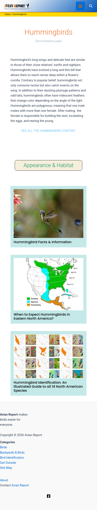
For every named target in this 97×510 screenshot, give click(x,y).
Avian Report (20, 485)
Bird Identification (12, 458)
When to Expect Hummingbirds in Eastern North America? (42, 316)
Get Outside (8, 463)
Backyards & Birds (12, 452)
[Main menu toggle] (80, 6)
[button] (91, 6)
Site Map (6, 468)
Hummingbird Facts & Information (43, 242)
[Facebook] (48, 496)
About (4, 480)
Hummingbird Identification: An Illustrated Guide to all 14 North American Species (48, 386)
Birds (3, 447)
